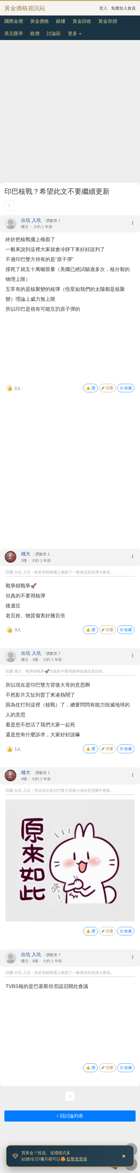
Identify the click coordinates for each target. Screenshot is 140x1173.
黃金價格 (39, 21)
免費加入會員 (123, 8)
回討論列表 (70, 1115)
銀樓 (60, 21)
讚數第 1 (42, 554)
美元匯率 (13, 33)
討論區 (54, 33)
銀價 (34, 33)
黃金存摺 (107, 21)
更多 (74, 33)
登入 (103, 8)
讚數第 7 (53, 220)
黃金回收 (81, 21)
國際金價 (13, 21)
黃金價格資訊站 (24, 8)
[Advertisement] (70, 112)
